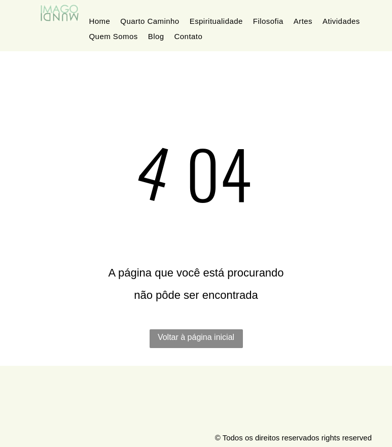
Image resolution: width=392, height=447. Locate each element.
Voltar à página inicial (196, 337)
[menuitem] (100, 21)
